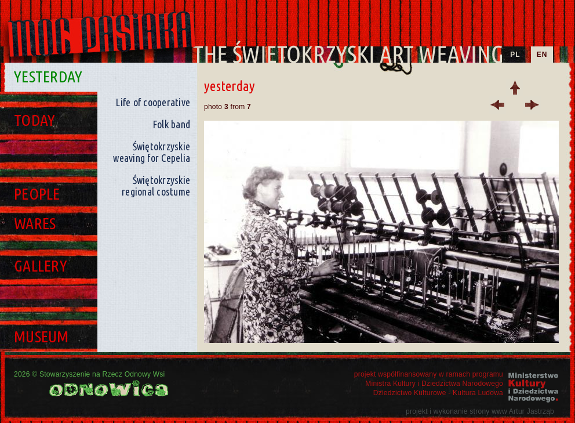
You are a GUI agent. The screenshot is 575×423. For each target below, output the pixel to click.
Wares (35, 223)
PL (515, 54)
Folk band (171, 124)
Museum (41, 336)
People (37, 194)
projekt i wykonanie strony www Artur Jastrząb (480, 411)
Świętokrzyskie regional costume (156, 185)
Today (34, 120)
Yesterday (48, 76)
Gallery (40, 265)
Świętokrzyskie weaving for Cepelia (151, 152)
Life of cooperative (152, 102)
